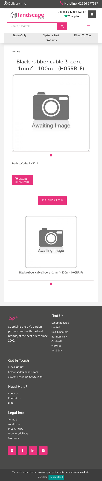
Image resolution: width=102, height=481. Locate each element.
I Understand (56, 477)
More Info (42, 477)
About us (13, 394)
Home (15, 52)
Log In (22, 180)
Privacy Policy (15, 429)
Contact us (14, 398)
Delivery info (15, 3)
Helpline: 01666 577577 (79, 3)
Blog (10, 403)
